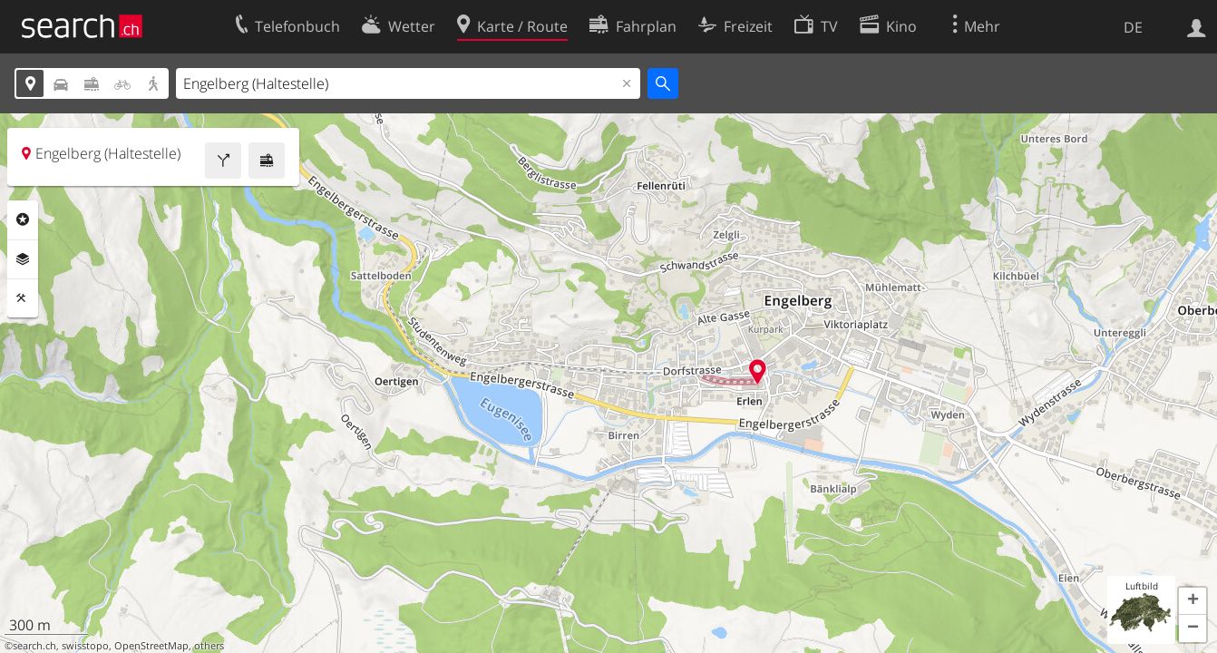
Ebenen (22, 259)
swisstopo (85, 645)
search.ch (34, 645)
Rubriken (22, 219)
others (209, 645)
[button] (1192, 601)
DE (1133, 27)
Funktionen (22, 298)
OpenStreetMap (151, 645)
